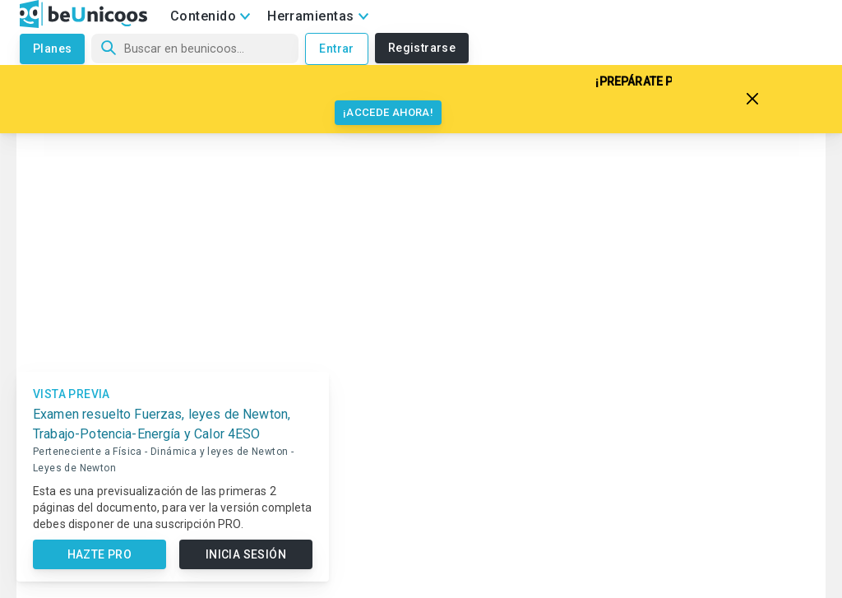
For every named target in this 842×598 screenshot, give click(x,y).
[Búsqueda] (194, 48)
